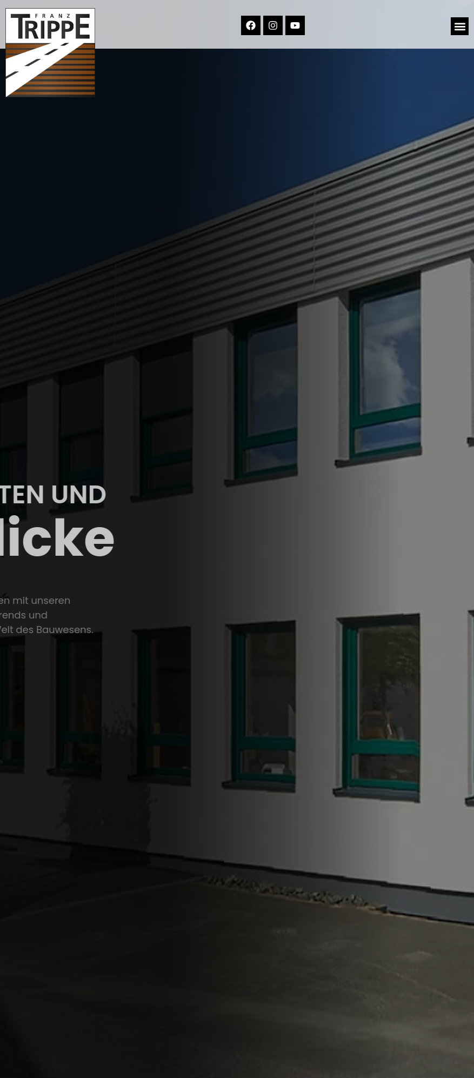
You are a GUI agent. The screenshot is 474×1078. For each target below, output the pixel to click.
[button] (460, 26)
